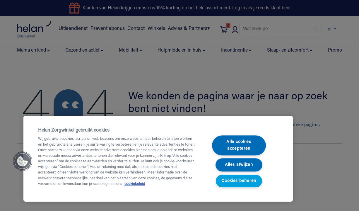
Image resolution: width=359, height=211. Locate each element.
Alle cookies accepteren (238, 145)
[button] (22, 161)
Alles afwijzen (239, 165)
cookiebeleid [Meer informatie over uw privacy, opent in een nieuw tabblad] (134, 184)
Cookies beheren (238, 181)
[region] (158, 159)
